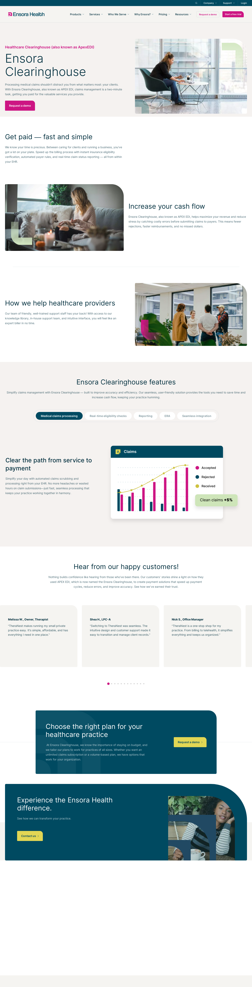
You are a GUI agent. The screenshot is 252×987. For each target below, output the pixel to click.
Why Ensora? (142, 14)
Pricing (163, 14)
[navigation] (147, 14)
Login (244, 3)
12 (143, 683)
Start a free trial (233, 14)
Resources (181, 14)
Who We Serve (117, 14)
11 (140, 683)
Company (209, 3)
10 (137, 683)
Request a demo (208, 14)
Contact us (30, 836)
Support (227, 3)
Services (94, 14)
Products (75, 14)
